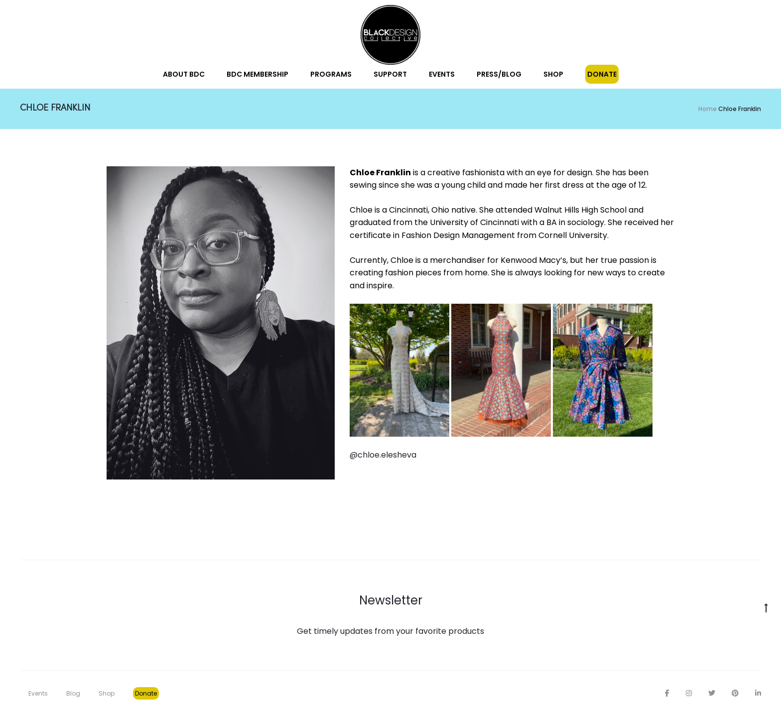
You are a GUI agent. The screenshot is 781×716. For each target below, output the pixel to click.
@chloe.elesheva (383, 455)
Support (390, 74)
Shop (553, 74)
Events (442, 74)
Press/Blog (499, 74)
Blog (73, 693)
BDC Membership (257, 74)
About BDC (184, 74)
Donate (602, 74)
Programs (331, 74)
